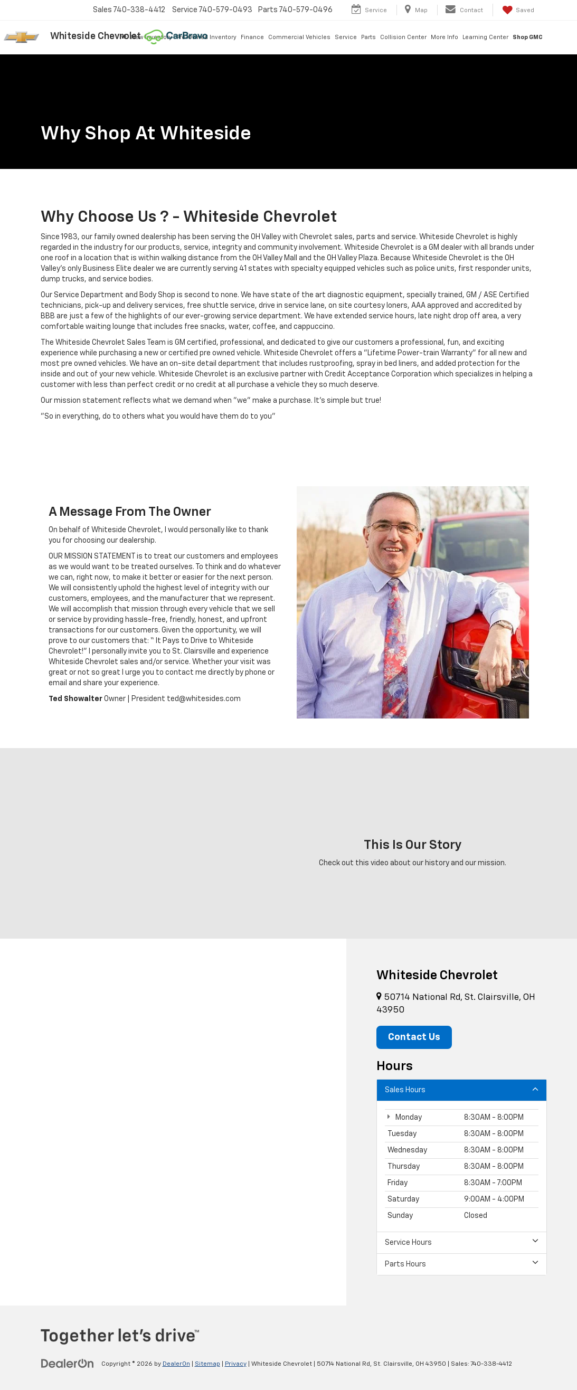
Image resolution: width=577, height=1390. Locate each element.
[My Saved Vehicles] (517, 10)
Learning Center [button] (485, 37)
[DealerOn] (67, 1363)
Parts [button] (368, 37)
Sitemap (207, 1364)
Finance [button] (252, 37)
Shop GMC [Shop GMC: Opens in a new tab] (528, 37)
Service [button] (346, 37)
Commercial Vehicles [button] (299, 37)
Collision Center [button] (403, 37)
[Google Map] (173, 1122)
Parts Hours (461, 1263)
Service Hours (461, 1241)
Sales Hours (461, 1089)
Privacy (236, 1364)
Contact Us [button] (414, 1037)
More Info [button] (444, 37)
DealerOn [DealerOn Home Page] (176, 1364)
